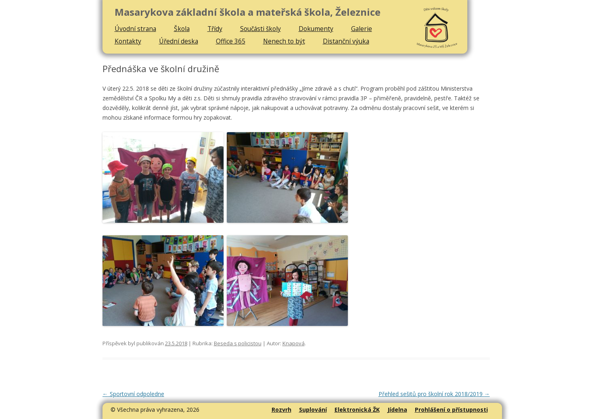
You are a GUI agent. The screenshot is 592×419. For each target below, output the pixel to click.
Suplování (313, 409)
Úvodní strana (135, 28)
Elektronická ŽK (357, 409)
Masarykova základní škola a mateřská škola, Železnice (248, 12)
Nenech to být (284, 41)
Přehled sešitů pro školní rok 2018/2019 (434, 394)
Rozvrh (281, 409)
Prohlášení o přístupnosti (451, 409)
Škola (182, 28)
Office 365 (230, 41)
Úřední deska (178, 41)
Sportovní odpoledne (133, 394)
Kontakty (128, 41)
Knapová (293, 343)
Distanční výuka (346, 41)
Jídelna (397, 409)
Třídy (214, 28)
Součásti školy (260, 28)
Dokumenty (316, 28)
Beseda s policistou (237, 343)
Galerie (361, 28)
